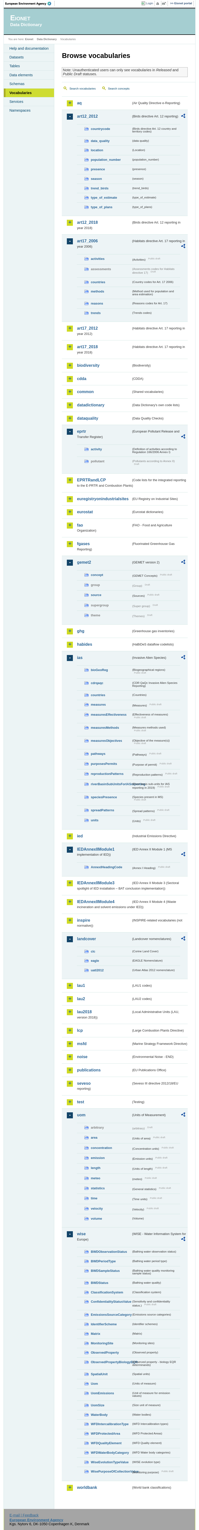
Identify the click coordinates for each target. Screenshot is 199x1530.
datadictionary (90, 405)
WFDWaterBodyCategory (110, 1452)
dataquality (87, 418)
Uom (94, 1384)
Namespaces (19, 110)
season (96, 179)
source (96, 595)
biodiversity (88, 365)
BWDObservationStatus (109, 1252)
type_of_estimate (104, 197)
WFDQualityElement (106, 1443)
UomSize (97, 1405)
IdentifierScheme (104, 1324)
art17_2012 (87, 328)
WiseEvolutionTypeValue (109, 1462)
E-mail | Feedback (24, 1515)
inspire (83, 920)
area (94, 1137)
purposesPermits (104, 764)
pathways (98, 754)
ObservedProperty (105, 1352)
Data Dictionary (47, 39)
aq (79, 103)
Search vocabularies (82, 88)
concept (97, 575)
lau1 (81, 985)
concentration (101, 1148)
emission (98, 1158)
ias (79, 657)
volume (96, 1218)
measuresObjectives (106, 741)
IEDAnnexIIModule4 (95, 902)
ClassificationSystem (107, 1292)
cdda (81, 379)
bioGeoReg (99, 670)
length (95, 1168)
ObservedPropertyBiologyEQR (111, 1362)
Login (149, 3)
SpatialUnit (99, 1374)
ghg (80, 631)
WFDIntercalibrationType (110, 1424)
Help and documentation (28, 48)
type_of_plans (101, 207)
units (94, 820)
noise (82, 1057)
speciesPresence (104, 797)
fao (80, 525)
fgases (83, 544)
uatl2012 (97, 970)
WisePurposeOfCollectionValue (111, 1471)
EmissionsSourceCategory (111, 1315)
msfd (81, 1044)
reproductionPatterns (107, 774)
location (97, 150)
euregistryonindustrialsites (102, 499)
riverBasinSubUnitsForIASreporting (111, 784)
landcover (86, 939)
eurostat (85, 512)
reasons (97, 303)
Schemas (16, 84)
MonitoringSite (102, 1343)
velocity (97, 1208)
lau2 (81, 999)
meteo (95, 1178)
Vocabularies (20, 93)
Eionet (29, 39)
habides (84, 644)
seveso (83, 1083)
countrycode (100, 129)
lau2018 (84, 1012)
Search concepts (119, 88)
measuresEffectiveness (108, 714)
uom (81, 1115)
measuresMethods (105, 728)
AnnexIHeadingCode (106, 867)
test (80, 1102)
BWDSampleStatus (105, 1271)
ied (80, 836)
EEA (30, 3)
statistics (98, 1188)
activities (98, 259)
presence (98, 169)
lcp (80, 1030)
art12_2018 (87, 222)
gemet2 (84, 562)
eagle (95, 961)
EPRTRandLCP (91, 480)
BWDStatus (99, 1283)
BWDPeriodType (103, 1261)
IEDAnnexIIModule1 (95, 849)
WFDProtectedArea (105, 1433)
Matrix (95, 1334)
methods (97, 291)
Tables (14, 66)
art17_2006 (87, 241)
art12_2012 (87, 116)
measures (98, 704)
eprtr (81, 431)
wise (81, 1234)
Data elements (21, 75)
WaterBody (99, 1415)
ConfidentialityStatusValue (111, 1301)
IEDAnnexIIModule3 (95, 883)
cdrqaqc (97, 683)
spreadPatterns (102, 810)
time (94, 1198)
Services (16, 102)
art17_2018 (87, 347)
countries (98, 282)
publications (89, 1070)
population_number (106, 160)
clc (93, 951)
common (85, 392)
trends (96, 313)
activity (96, 449)
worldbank (87, 1487)
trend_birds (99, 188)
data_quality (100, 141)
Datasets (16, 57)
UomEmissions (102, 1393)
